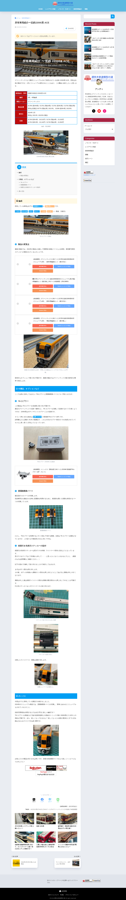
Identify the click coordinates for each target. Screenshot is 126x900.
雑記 (86, 162)
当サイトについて (53, 895)
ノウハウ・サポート (64, 9)
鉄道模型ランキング (89, 175)
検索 (113, 16)
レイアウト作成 (50, 9)
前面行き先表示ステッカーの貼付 (30, 187)
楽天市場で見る (40, 266)
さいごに (21, 191)
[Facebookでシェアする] (42, 800)
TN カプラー (24, 182)
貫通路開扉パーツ (25, 185)
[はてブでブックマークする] (50, 800)
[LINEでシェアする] (58, 800)
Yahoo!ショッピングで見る (56, 266)
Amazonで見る (40, 270)
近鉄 (67, 809)
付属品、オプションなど (26, 179)
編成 (20, 172)
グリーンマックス (58, 809)
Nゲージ (47, 809)
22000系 (35, 809)
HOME (40, 9)
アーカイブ (88, 126)
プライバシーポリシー (71, 895)
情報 (86, 9)
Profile (62, 895)
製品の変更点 (24, 175)
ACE (41, 809)
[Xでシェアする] (34, 800)
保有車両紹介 (78, 9)
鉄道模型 (74, 809)
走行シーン (89, 158)
